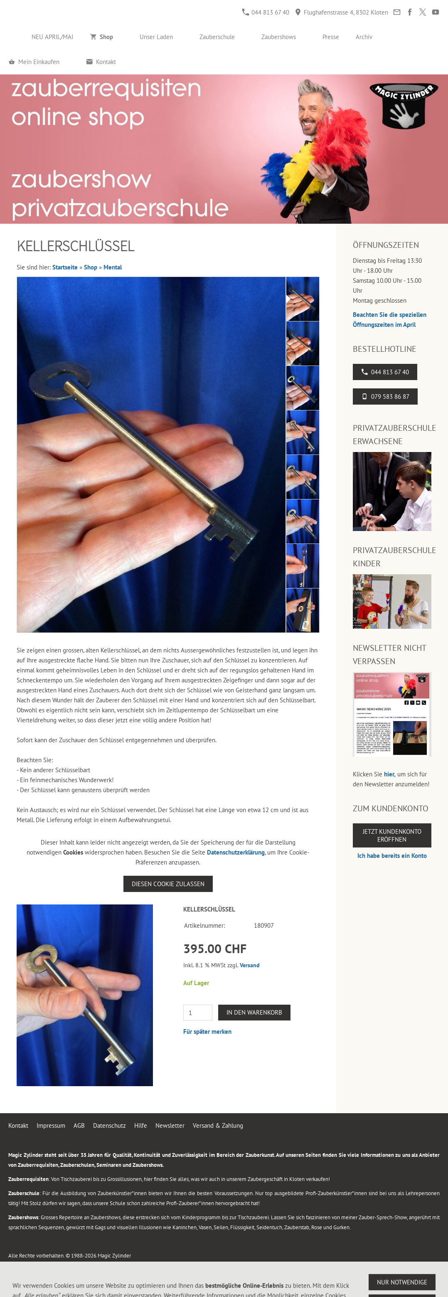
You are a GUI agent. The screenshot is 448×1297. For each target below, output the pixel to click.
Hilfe (140, 1125)
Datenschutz (109, 1125)
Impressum (51, 1125)
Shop (90, 267)
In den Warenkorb (254, 1012)
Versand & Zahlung (218, 1125)
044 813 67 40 (266, 12)
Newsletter (170, 1125)
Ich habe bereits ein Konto (392, 856)
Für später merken (207, 1031)
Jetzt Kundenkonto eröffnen (392, 835)
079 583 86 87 (385, 396)
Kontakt (18, 1125)
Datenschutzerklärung (236, 852)
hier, (390, 774)
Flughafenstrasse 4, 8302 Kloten (341, 12)
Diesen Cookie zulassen (168, 884)
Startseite (65, 267)
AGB (79, 1125)
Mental (112, 267)
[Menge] (197, 1012)
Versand (250, 965)
